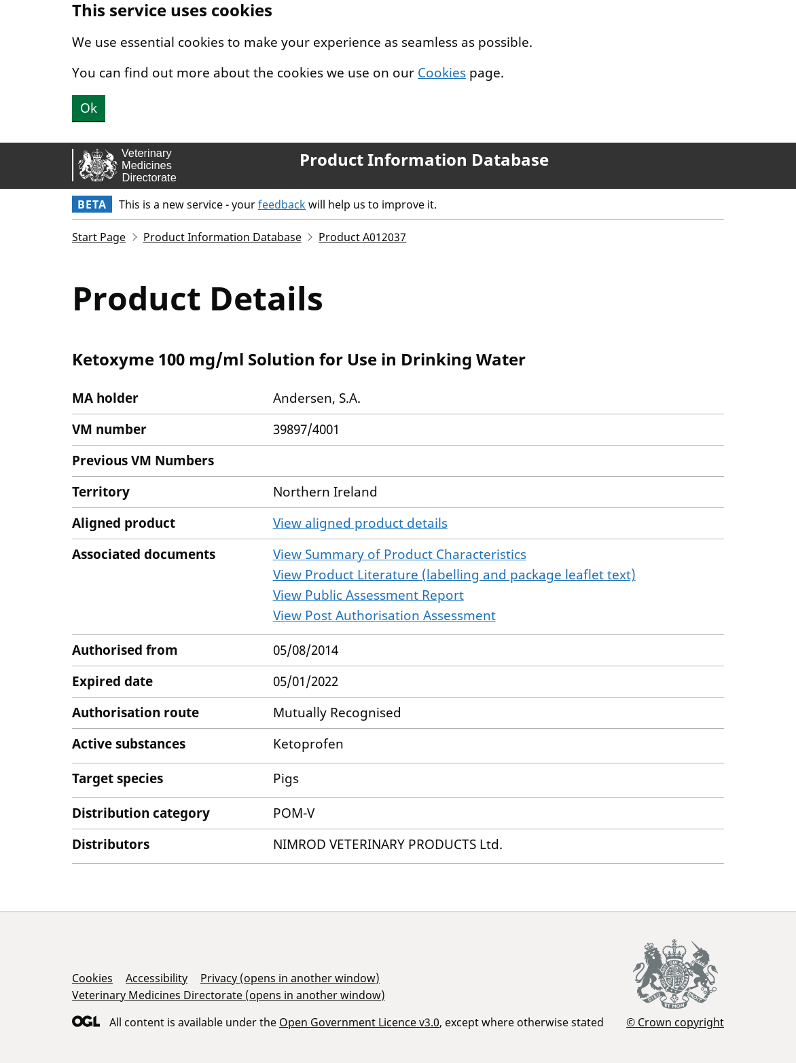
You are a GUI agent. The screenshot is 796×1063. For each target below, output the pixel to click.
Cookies (442, 73)
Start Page (99, 237)
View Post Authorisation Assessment (384, 615)
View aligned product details (360, 523)
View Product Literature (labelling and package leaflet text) (454, 574)
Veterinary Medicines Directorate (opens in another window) (228, 995)
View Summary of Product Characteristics (399, 554)
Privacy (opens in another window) (290, 978)
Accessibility (156, 978)
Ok (88, 108)
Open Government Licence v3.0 (359, 1022)
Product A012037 (362, 237)
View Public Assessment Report (368, 595)
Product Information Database (424, 159)
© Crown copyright (675, 1022)
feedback (282, 204)
